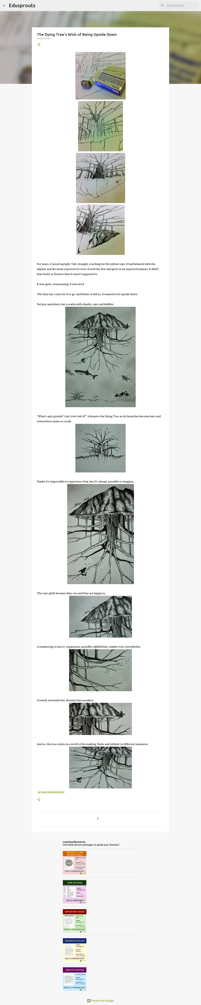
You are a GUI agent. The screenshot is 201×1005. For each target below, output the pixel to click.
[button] (39, 45)
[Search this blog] (182, 5)
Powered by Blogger (100, 1000)
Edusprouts (22, 5)
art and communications (51, 792)
